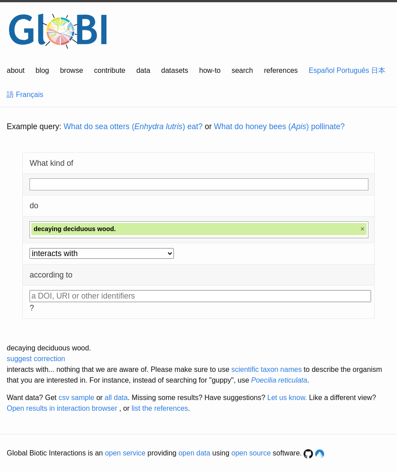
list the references (159, 408)
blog (42, 70)
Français (29, 94)
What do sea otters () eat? (133, 126)
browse (71, 70)
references (281, 70)
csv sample (76, 397)
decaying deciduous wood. (49, 348)
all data (116, 397)
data (143, 70)
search (242, 70)
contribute (109, 70)
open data (194, 453)
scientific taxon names (266, 369)
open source (251, 453)
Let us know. (287, 397)
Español (322, 70)
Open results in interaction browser (62, 408)
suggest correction (36, 358)
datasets (174, 70)
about (16, 70)
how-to (209, 70)
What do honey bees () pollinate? (279, 126)
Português (353, 70)
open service (125, 453)
